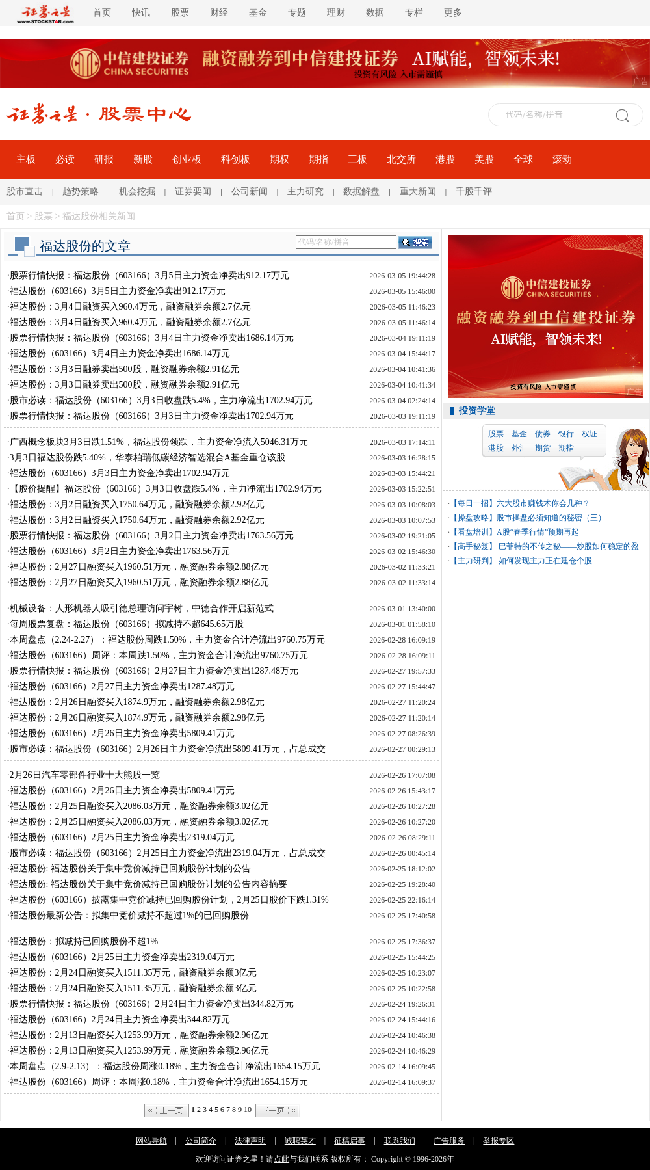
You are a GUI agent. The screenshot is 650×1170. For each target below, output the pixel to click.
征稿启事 (349, 1140)
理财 (336, 13)
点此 (281, 1158)
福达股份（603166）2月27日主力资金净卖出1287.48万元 (122, 686)
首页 (102, 13)
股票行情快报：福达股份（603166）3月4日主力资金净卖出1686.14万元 (152, 338)
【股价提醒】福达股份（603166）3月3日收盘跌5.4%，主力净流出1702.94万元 (166, 489)
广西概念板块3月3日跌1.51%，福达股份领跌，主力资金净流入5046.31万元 (159, 442)
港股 (445, 159)
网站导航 (151, 1140)
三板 (357, 159)
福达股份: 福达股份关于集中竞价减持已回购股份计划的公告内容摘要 (148, 884)
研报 (104, 159)
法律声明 (250, 1140)
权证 (589, 433)
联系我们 (399, 1140)
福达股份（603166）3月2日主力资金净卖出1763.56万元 (120, 551)
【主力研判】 (473, 560)
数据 (375, 13)
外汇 (519, 448)
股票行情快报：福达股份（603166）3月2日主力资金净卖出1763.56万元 (152, 535)
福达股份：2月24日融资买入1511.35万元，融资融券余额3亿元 (133, 972)
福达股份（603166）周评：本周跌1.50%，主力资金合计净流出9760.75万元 (159, 655)
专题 (297, 13)
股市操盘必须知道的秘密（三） (551, 517)
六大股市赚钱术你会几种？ (543, 503)
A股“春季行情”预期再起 (538, 532)
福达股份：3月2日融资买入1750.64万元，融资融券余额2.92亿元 (137, 504)
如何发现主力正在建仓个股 (544, 560)
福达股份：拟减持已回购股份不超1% (84, 941)
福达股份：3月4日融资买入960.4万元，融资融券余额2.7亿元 (130, 307)
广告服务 (449, 1140)
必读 (65, 159)
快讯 (141, 13)
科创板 (235, 159)
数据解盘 (361, 191)
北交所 (401, 159)
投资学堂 (477, 411)
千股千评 (474, 191)
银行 (566, 433)
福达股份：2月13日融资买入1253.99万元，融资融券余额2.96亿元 (139, 1035)
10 (248, 1109)
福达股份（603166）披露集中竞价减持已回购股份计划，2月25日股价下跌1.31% (169, 900)
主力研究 (305, 191)
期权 (279, 159)
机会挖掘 (137, 191)
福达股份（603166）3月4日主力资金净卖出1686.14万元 (120, 353)
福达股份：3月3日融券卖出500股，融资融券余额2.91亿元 (125, 369)
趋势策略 (80, 191)
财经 (219, 13)
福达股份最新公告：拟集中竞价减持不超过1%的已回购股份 (130, 915)
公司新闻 (249, 191)
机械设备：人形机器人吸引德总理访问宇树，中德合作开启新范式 (142, 608)
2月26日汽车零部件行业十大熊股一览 (85, 775)
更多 (453, 13)
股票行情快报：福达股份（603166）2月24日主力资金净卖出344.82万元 (152, 1004)
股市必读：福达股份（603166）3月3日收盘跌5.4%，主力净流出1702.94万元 (161, 400)
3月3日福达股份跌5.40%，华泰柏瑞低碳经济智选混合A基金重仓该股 (147, 457)
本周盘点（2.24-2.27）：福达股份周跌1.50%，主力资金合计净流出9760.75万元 (167, 640)
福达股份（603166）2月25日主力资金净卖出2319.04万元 (122, 837)
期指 (318, 159)
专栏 (414, 13)
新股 (143, 159)
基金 (258, 13)
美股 (484, 159)
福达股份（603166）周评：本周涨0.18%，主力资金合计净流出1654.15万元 (159, 1082)
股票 (180, 13)
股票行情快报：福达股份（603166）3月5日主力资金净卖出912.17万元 (150, 275)
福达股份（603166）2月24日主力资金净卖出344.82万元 (120, 1019)
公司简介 (200, 1140)
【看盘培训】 (473, 532)
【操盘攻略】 (473, 517)
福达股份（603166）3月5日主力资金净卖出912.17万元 (118, 291)
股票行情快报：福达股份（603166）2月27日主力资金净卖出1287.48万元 (154, 671)
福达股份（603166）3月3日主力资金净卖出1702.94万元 (120, 473)
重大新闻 (418, 191)
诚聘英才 (300, 1140)
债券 (543, 433)
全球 (523, 159)
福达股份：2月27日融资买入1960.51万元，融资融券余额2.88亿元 (139, 567)
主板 (26, 159)
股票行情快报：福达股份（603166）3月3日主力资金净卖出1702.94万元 (152, 416)
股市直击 (24, 191)
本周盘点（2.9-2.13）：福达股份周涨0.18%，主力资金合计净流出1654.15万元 (165, 1066)
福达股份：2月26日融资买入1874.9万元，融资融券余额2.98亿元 (137, 702)
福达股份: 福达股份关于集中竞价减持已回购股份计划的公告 (130, 868)
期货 (543, 448)
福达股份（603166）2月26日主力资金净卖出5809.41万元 (122, 733)
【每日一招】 (473, 503)
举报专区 (498, 1140)
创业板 (187, 159)
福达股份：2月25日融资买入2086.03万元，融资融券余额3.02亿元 (139, 806)
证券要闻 (193, 191)
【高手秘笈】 (473, 546)
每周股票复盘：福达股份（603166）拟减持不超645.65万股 (127, 624)
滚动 (562, 159)
